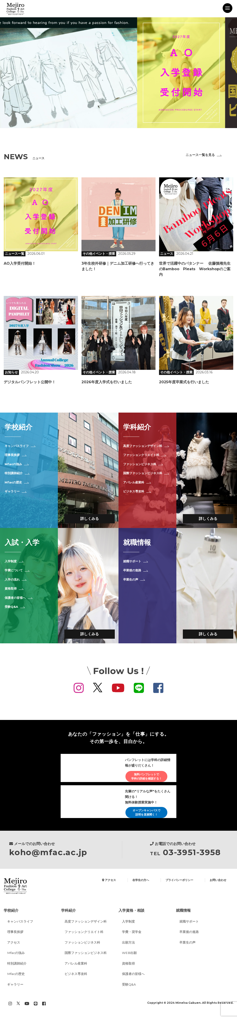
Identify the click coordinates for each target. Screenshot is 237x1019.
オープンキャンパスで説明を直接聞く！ (146, 814)
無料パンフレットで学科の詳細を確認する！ (146, 778)
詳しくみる (89, 519)
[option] (118, 72)
